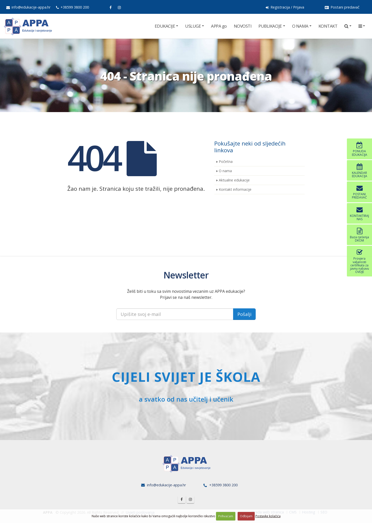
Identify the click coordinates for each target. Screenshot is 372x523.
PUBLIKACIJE (270, 26)
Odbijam (246, 516)
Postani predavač (342, 7)
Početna (226, 161)
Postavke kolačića (268, 516)
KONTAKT (328, 26)
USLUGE (193, 26)
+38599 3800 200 (72, 7)
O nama (225, 170)
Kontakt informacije (235, 189)
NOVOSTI (243, 26)
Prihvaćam (225, 516)
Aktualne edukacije (234, 180)
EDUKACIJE (165, 26)
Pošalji (244, 314)
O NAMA (300, 26)
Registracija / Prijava (285, 7)
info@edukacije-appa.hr (28, 7)
